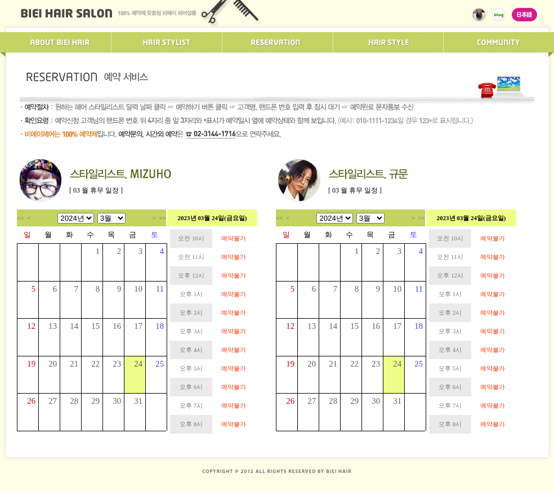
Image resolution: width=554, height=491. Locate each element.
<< (20, 218)
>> (162, 218)
